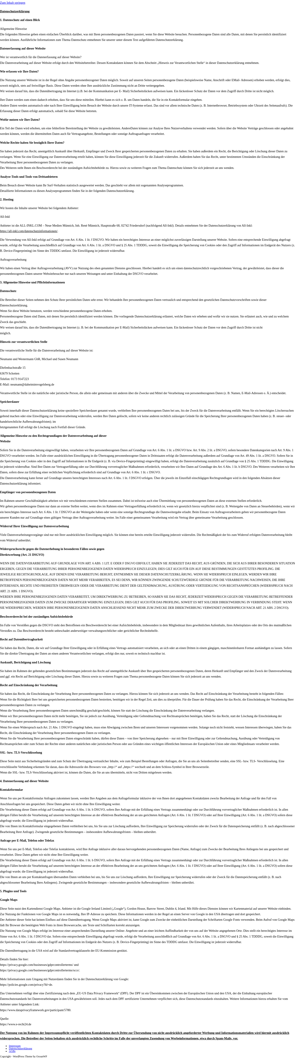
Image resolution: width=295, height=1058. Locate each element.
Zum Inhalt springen (12, 2)
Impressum (15, 1045)
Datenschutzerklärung (20, 1048)
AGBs (12, 1051)
